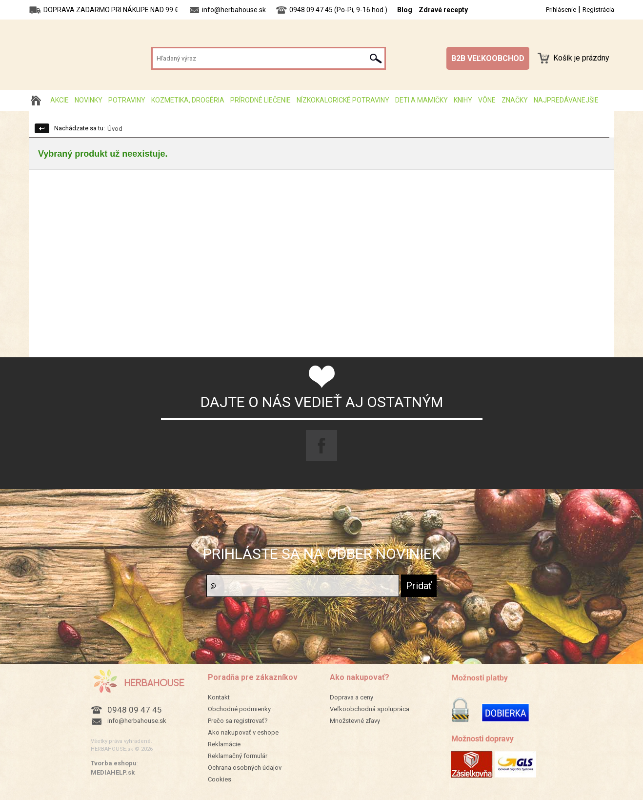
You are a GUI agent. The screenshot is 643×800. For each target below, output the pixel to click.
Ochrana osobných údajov (244, 767)
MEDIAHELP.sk (113, 772)
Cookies (219, 779)
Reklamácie (224, 744)
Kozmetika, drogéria (187, 100)
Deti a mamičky (421, 100)
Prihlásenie (561, 9)
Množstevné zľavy (355, 720)
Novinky (88, 100)
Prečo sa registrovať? (238, 720)
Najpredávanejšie (566, 100)
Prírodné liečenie (260, 100)
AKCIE (59, 100)
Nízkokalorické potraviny (343, 100)
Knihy (463, 100)
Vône (487, 100)
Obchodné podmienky (239, 709)
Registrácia (598, 9)
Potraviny (126, 100)
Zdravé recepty (443, 10)
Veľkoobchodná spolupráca (369, 709)
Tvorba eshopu (114, 763)
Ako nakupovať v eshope (243, 732)
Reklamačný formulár (237, 755)
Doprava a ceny (351, 697)
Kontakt (219, 697)
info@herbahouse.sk (136, 720)
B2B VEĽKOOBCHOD (487, 58)
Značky (515, 100)
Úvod (114, 128)
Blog (404, 10)
